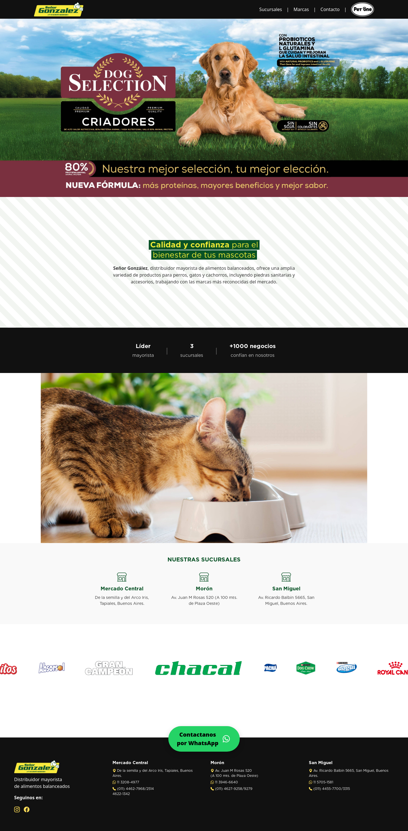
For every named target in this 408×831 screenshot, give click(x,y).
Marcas (301, 9)
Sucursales (270, 9)
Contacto (330, 9)
